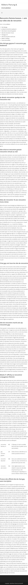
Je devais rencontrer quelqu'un (8, 29)
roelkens (8, 24)
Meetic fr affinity (5, 38)
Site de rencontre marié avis (8, 36)
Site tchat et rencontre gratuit (8, 31)
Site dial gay (4, 27)
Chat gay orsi (4, 34)
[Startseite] (1, 12)
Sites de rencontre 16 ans (7, 33)
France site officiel (5, 40)
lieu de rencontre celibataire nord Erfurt (14, 216)
